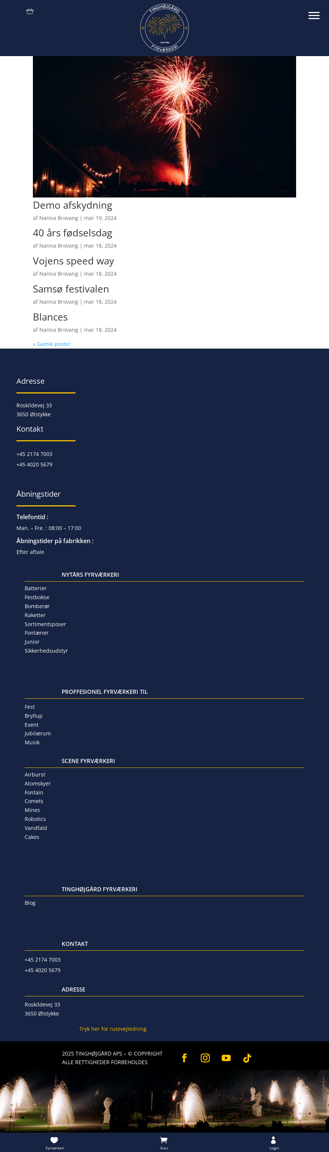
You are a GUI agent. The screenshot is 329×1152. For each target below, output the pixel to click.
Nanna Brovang (58, 217)
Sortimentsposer (45, 624)
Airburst (35, 774)
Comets (34, 801)
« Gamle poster (52, 343)
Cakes (32, 836)
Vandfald (36, 827)
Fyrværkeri (55, 1148)
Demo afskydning (72, 205)
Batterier (36, 588)
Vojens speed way (73, 260)
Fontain (34, 792)
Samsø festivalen (71, 288)
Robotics (35, 818)
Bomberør (37, 606)
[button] (318, 11)
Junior (32, 641)
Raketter (35, 615)
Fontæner (37, 632)
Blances (50, 317)
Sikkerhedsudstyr (46, 650)
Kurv (164, 1148)
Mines (32, 810)
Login (274, 1148)
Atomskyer (38, 783)
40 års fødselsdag (72, 232)
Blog (30, 902)
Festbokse (37, 597)
